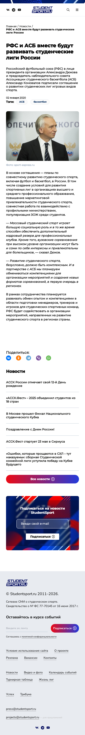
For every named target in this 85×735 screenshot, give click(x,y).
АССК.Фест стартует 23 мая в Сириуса (35, 441)
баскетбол (40, 101)
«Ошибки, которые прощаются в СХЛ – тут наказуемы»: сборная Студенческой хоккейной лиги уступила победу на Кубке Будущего (39, 459)
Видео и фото (33, 672)
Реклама (12, 658)
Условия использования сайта (27, 651)
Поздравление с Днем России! (30, 429)
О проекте (61, 651)
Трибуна (25, 694)
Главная (11, 26)
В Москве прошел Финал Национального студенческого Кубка (38, 415)
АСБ (21, 101)
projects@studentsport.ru (22, 717)
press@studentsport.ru (21, 709)
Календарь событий (62, 672)
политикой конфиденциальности (39, 636)
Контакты (50, 658)
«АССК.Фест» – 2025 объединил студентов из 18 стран (40, 399)
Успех (10, 694)
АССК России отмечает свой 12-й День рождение (36, 384)
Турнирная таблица (19, 680)
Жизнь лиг (46, 680)
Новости (25, 26)
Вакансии (30, 658)
